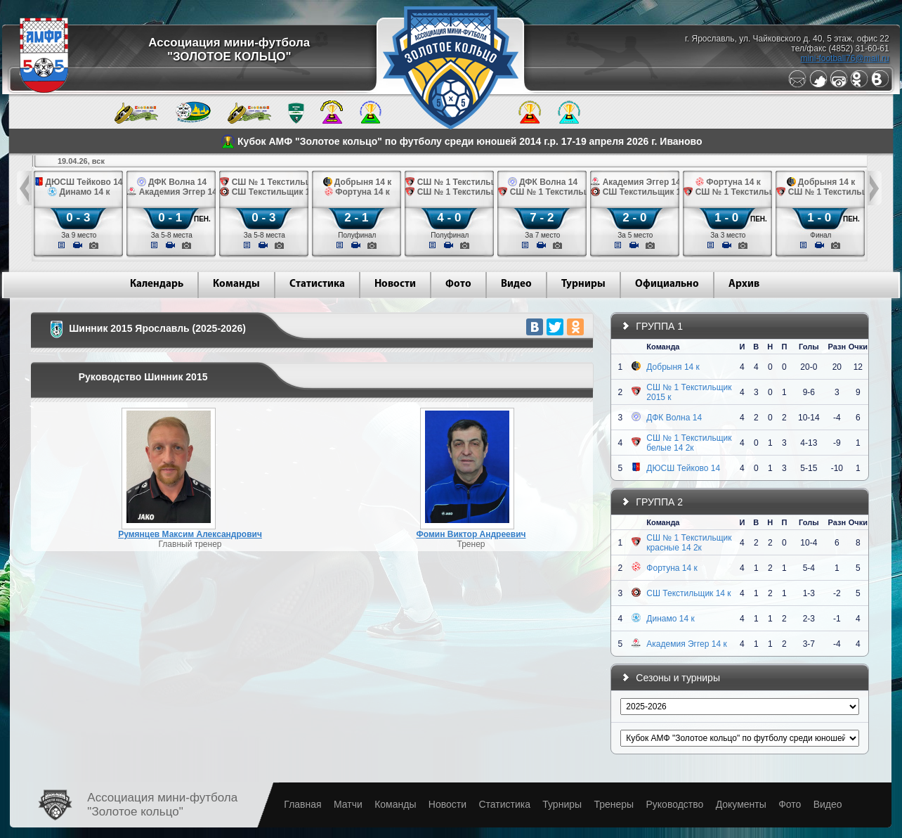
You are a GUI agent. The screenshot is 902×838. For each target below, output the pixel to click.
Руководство (674, 804)
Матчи (348, 804)
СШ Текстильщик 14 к (688, 593)
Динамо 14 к (670, 619)
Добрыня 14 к (673, 367)
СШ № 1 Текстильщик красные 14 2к (688, 543)
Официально (667, 284)
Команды (236, 284)
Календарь (156, 284)
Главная (302, 804)
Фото (458, 284)
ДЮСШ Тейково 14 (683, 468)
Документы (741, 804)
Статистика (317, 284)
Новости (395, 284)
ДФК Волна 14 (674, 418)
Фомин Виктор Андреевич (471, 534)
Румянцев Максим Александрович (190, 534)
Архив (743, 284)
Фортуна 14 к (671, 568)
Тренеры (614, 804)
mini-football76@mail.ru (844, 58)
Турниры (583, 284)
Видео (516, 284)
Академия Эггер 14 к (686, 644)
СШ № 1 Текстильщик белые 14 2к (688, 443)
